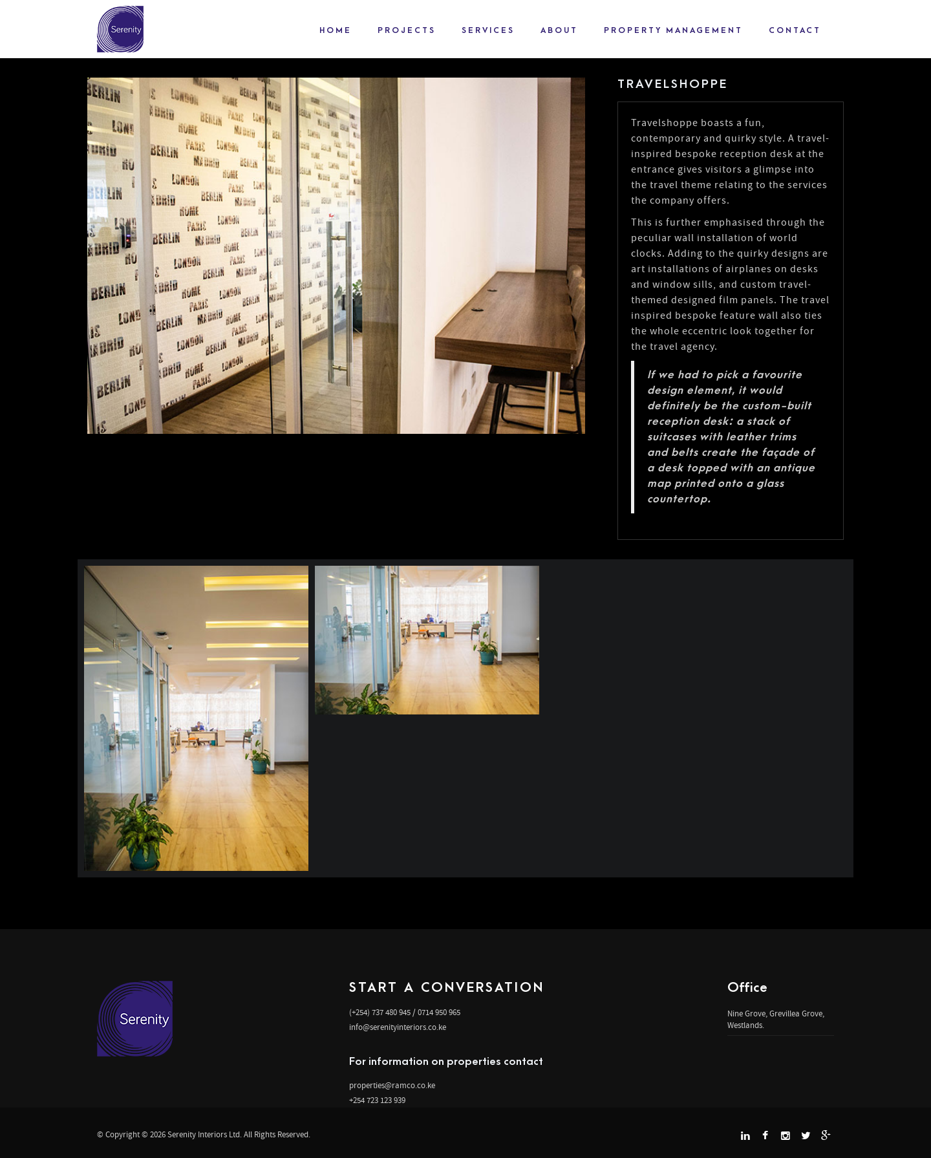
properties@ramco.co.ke (392, 1085)
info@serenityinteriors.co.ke (397, 1027)
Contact (795, 30)
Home (335, 30)
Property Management (673, 30)
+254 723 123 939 (377, 1100)
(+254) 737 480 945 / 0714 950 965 (404, 1012)
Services (488, 30)
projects (407, 30)
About (559, 30)
